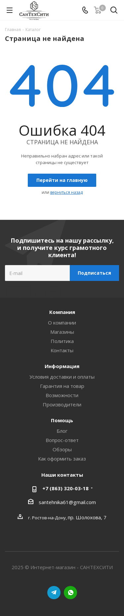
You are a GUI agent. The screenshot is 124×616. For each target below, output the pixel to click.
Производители (62, 404)
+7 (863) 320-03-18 (65, 488)
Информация (62, 366)
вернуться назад (66, 192)
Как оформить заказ (62, 458)
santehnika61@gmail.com (67, 502)
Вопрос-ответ (62, 440)
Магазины (62, 331)
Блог (62, 431)
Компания (62, 312)
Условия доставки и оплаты (62, 376)
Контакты (62, 350)
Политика (62, 341)
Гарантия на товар (62, 386)
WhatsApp (70, 592)
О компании (62, 322)
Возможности (62, 395)
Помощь (62, 420)
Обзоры (62, 449)
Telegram (54, 592)
